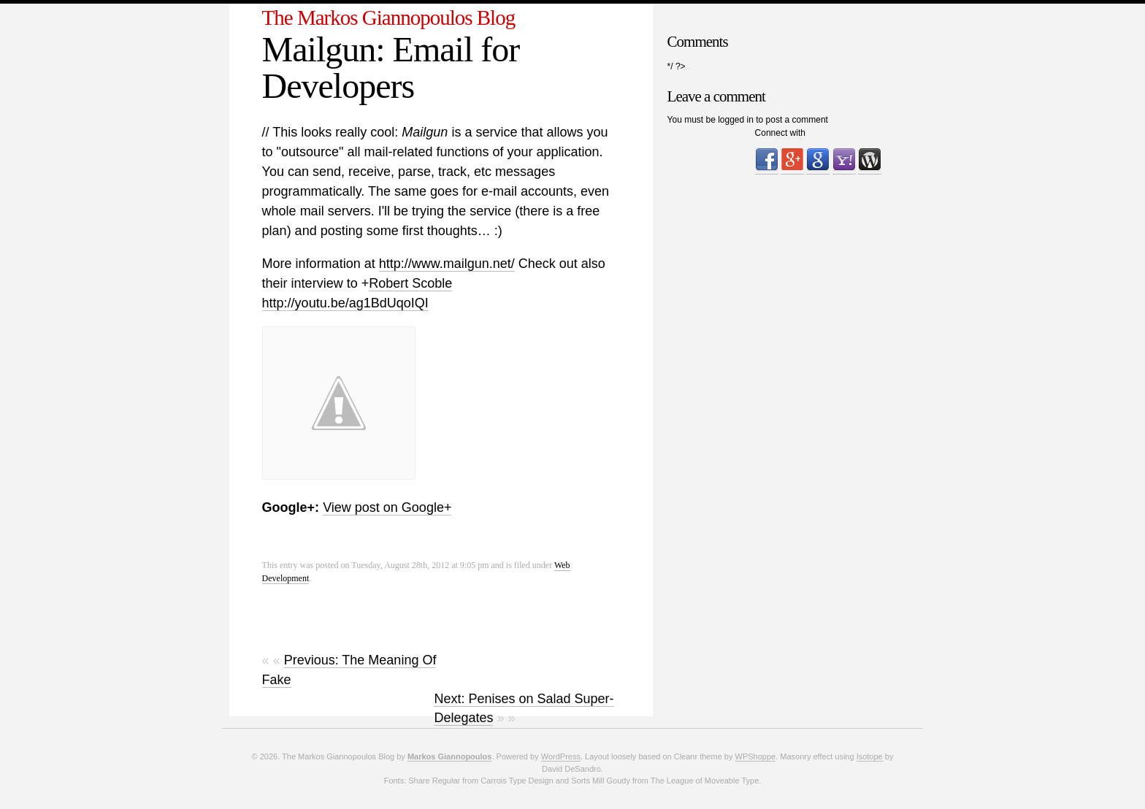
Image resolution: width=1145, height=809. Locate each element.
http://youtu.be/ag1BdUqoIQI (345, 303)
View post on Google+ (387, 507)
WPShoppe (755, 756)
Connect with (780, 133)
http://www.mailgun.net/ (447, 263)
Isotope (870, 756)
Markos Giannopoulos (449, 756)
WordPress (561, 756)
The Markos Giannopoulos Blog (389, 17)
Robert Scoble (410, 283)
